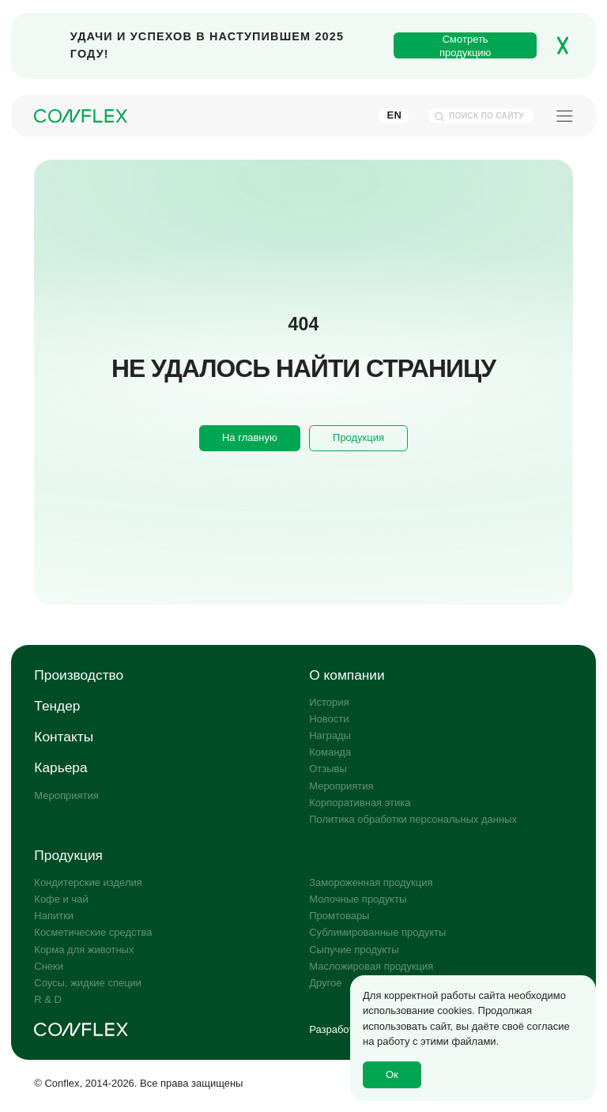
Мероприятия (66, 795)
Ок (392, 1074)
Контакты (63, 736)
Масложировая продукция (371, 966)
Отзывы (328, 769)
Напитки (54, 916)
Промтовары (339, 916)
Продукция (358, 437)
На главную (249, 437)
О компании (346, 675)
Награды (330, 735)
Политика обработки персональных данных (413, 819)
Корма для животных (84, 950)
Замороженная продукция (370, 882)
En (394, 115)
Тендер (57, 706)
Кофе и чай (61, 899)
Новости (329, 719)
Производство (78, 675)
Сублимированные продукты (377, 932)
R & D (48, 999)
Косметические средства (93, 932)
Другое (325, 983)
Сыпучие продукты (353, 950)
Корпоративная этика (359, 803)
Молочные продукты (357, 899)
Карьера (60, 767)
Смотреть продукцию (465, 45)
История (329, 702)
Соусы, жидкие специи (87, 983)
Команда (330, 752)
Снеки (48, 966)
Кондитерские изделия (87, 882)
